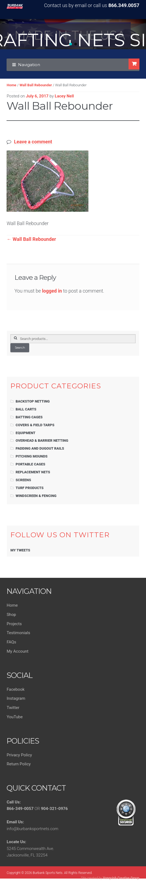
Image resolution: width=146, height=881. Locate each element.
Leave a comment (33, 142)
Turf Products (29, 488)
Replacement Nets (33, 472)
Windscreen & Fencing (36, 496)
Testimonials (18, 632)
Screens (23, 480)
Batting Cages (29, 417)
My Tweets (20, 550)
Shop (11, 614)
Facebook (15, 689)
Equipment (25, 433)
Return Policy (19, 764)
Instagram (16, 698)
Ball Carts (26, 409)
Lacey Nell (64, 96)
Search (20, 347)
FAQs (11, 642)
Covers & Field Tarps (35, 425)
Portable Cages (30, 464)
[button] (70, 44)
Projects (14, 623)
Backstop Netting (33, 401)
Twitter (13, 707)
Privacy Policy (19, 755)
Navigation (29, 64)
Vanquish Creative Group (121, 878)
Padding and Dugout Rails (40, 448)
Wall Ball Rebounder (35, 85)
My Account (17, 651)
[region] (73, 34)
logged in (52, 291)
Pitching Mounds (31, 456)
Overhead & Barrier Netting (42, 440)
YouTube (15, 716)
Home (11, 85)
